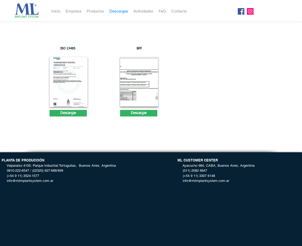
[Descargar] (68, 113)
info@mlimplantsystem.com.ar (27, 181)
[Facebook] (241, 11)
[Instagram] (250, 11)
